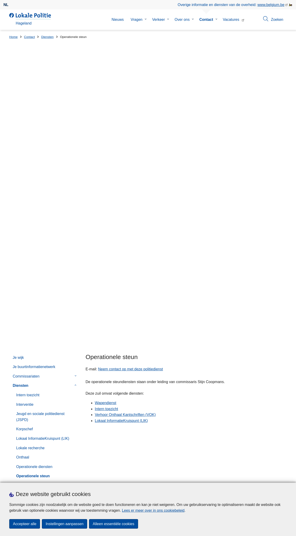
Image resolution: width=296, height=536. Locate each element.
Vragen (136, 20)
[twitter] (275, 476)
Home (13, 37)
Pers (35, 477)
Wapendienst (27, 293)
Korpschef (24, 187)
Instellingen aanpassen (64, 524)
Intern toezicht (28, 153)
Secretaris (24, 259)
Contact (206, 20)
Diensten (47, 37)
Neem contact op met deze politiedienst (130, 127)
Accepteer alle (24, 524)
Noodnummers (25, 318)
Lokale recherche (30, 206)
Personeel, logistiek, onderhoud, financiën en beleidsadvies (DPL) (43, 246)
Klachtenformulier (27, 356)
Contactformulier (26, 337)
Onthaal (22, 215)
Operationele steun (33, 234)
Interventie (25, 162)
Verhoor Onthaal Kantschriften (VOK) (41, 271)
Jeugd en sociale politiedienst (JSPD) (40, 175)
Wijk (19, 302)
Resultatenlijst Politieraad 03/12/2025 (185, 412)
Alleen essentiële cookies (113, 524)
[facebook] (266, 476)
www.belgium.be (270, 5)
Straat (14, 415)
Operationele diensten (34, 224)
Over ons (182, 20)
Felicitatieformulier (28, 347)
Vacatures (231, 20)
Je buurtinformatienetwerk (34, 125)
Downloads (18, 477)
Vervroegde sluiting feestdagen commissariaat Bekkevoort (202, 396)
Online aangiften (26, 328)
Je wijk (18, 115)
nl (5, 5)
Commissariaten (26, 134)
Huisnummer (91, 415)
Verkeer (158, 20)
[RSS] (284, 476)
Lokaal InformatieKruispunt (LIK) (42, 196)
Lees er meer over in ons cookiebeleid (153, 510)
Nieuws (117, 20)
